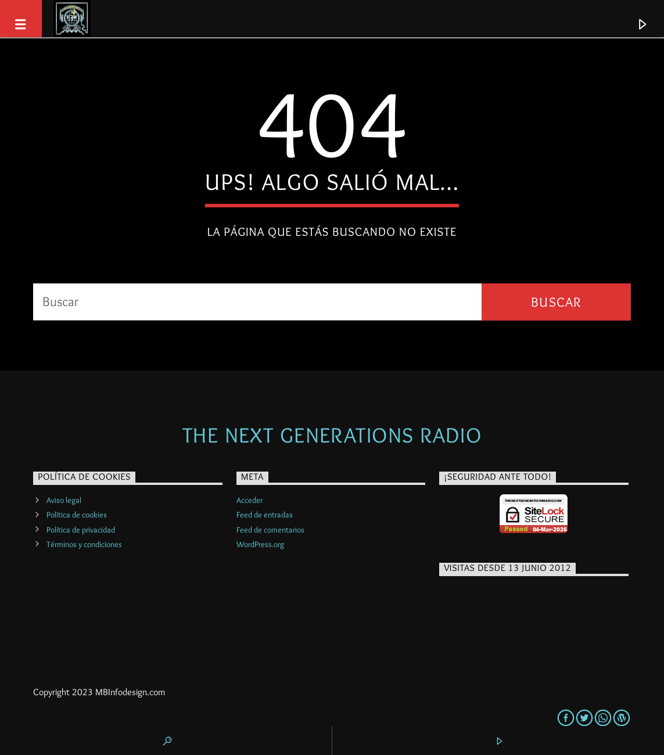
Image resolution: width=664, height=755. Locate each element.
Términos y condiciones (84, 544)
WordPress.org (260, 544)
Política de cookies (76, 514)
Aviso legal (63, 500)
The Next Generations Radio (332, 435)
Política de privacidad (80, 529)
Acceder (249, 500)
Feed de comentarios (270, 529)
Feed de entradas (264, 514)
